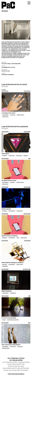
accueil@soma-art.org (8, 67)
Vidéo (18, 237)
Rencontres (19, 155)
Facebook (4, 74)
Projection (19, 346)
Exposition (12, 114)
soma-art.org (6, 71)
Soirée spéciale (20, 114)
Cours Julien (5, 116)
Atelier (3, 319)
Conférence (5, 266)
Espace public (20, 264)
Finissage (26, 155)
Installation (5, 184)
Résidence (4, 155)
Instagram (11, 74)
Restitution (13, 346)
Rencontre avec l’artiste (13, 319)
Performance (5, 114)
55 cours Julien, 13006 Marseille (11, 63)
